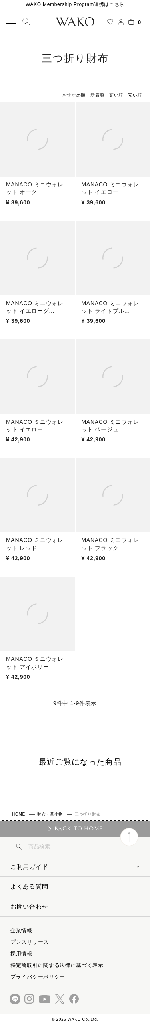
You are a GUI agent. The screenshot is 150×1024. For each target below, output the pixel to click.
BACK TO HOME (78, 828)
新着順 (97, 95)
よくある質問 (29, 886)
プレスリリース (29, 942)
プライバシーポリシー (37, 977)
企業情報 (21, 930)
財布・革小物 (50, 814)
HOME (18, 814)
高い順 (116, 95)
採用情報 (21, 954)
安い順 (135, 95)
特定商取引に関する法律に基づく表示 (57, 965)
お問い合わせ (29, 906)
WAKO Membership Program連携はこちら (75, 4)
